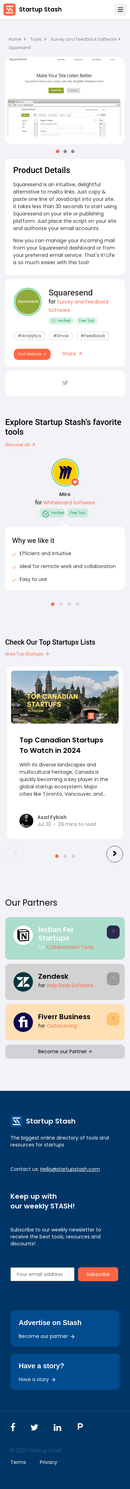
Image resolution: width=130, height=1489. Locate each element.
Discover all (20, 445)
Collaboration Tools (70, 947)
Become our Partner (65, 1051)
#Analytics (29, 336)
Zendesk (53, 976)
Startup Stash (40, 9)
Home (17, 39)
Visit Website (32, 354)
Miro (65, 494)
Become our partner (47, 1336)
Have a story (37, 1379)
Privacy (48, 1462)
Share (72, 353)
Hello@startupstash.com (70, 1169)
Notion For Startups (56, 934)
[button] (57, 151)
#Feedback (92, 336)
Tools (36, 39)
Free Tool (86, 320)
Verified (61, 320)
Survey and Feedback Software (85, 39)
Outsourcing (62, 1025)
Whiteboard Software (69, 502)
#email (61, 336)
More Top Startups (27, 654)
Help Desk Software (70, 985)
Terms (18, 1462)
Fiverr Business (64, 1017)
